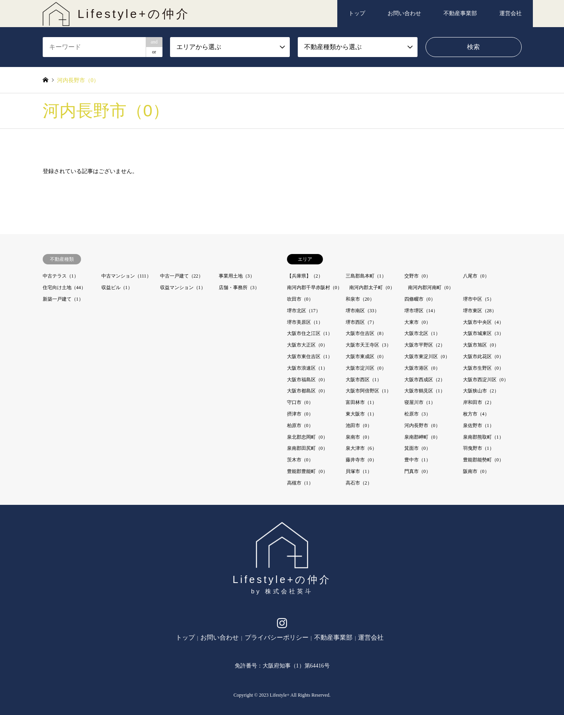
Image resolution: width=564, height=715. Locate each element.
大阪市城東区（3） (483, 333)
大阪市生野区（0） (483, 368)
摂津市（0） (300, 414)
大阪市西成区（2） (424, 379)
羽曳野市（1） (478, 448)
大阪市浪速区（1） (307, 368)
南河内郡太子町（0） (372, 287)
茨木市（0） (300, 460)
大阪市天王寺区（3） (368, 345)
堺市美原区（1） (305, 322)
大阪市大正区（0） (307, 345)
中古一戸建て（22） (181, 276)
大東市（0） (417, 322)
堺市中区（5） (478, 299)
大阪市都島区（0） (307, 391)
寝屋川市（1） (419, 402)
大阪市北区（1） (422, 333)
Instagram (282, 625)
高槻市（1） (300, 483)
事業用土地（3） (237, 276)
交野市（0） (417, 276)
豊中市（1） (417, 460)
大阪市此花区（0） (483, 356)
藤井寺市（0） (361, 460)
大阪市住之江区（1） (309, 333)
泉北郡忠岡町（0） (307, 437)
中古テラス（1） (61, 276)
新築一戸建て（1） (63, 299)
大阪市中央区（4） (483, 322)
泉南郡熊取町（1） (483, 437)
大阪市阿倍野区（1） (368, 391)
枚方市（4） (476, 414)
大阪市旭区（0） (481, 345)
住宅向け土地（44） (64, 287)
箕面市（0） (417, 448)
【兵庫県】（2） (305, 276)
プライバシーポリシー (277, 637)
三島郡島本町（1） (366, 276)
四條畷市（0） (419, 299)
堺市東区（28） (480, 310)
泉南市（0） (359, 437)
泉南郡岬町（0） (422, 437)
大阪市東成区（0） (366, 356)
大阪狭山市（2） (481, 391)
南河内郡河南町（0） (430, 287)
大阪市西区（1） (364, 379)
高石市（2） (359, 483)
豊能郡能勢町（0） (483, 460)
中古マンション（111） (126, 276)
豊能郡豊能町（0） (307, 471)
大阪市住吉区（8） (366, 333)
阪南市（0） (476, 471)
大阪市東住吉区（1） (309, 356)
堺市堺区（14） (421, 310)
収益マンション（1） (183, 287)
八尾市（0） (476, 276)
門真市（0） (417, 471)
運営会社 (510, 13)
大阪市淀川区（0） (366, 368)
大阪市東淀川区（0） (427, 356)
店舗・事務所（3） (239, 287)
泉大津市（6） (361, 448)
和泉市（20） (360, 299)
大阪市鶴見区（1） (424, 391)
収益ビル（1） (117, 287)
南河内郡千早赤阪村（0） (314, 287)
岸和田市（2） (478, 402)
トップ (356, 13)
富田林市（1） (361, 402)
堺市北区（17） (304, 310)
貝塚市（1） (359, 471)
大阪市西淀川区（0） (486, 379)
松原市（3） (417, 414)
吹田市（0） (300, 299)
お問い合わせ (404, 13)
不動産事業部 (460, 13)
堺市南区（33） (362, 310)
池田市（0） (359, 425)
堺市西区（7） (361, 322)
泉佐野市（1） (478, 425)
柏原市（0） (300, 425)
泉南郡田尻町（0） (307, 448)
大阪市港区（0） (422, 368)
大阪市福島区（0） (307, 379)
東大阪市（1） (361, 414)
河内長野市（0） (422, 425)
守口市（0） (300, 402)
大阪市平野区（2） (424, 345)
